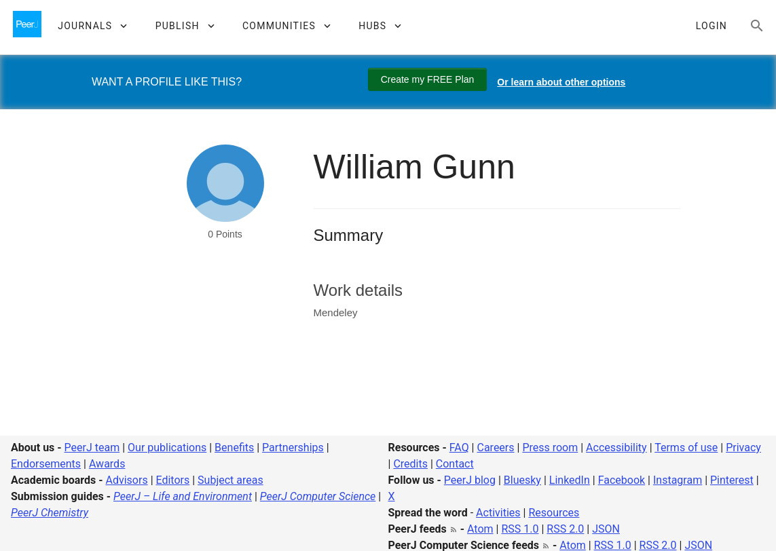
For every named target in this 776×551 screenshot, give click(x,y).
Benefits (234, 447)
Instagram (677, 480)
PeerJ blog (470, 480)
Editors (173, 480)
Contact (455, 463)
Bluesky (522, 480)
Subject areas (230, 480)
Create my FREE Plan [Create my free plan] (428, 79)
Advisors (126, 480)
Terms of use (686, 447)
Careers (495, 447)
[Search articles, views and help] (757, 26)
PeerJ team (92, 447)
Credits (410, 463)
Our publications (167, 447)
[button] (92, 26)
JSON (606, 528)
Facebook (621, 480)
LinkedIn (569, 480)
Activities (498, 512)
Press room (550, 447)
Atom (480, 528)
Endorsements (46, 463)
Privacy (743, 447)
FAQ (459, 447)
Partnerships (293, 447)
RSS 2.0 (565, 528)
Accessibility (616, 447)
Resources (553, 512)
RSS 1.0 (519, 528)
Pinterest (732, 480)
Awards (107, 463)
